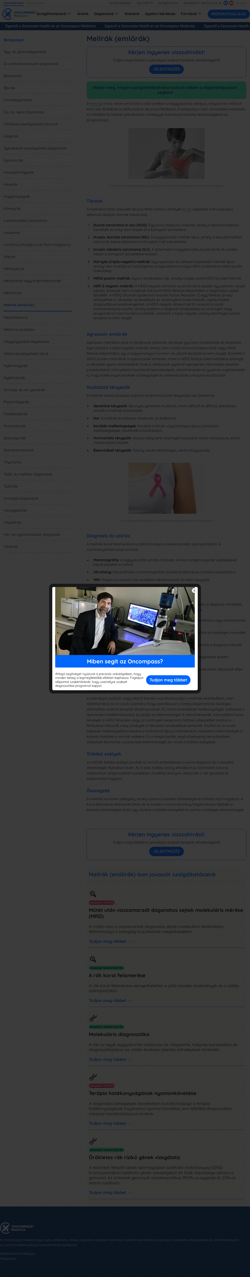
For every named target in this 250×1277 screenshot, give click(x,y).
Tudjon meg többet (168, 680)
